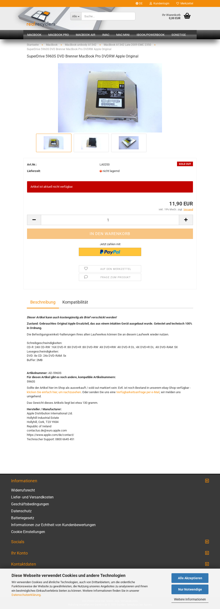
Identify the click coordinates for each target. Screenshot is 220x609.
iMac (105, 34)
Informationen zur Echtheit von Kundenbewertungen (53, 525)
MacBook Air (85, 34)
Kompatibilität (75, 302)
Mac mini (123, 34)
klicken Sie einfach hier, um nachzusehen (54, 392)
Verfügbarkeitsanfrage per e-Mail (137, 392)
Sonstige (178, 34)
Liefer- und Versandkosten (32, 497)
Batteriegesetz (22, 518)
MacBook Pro (58, 34)
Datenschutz (21, 511)
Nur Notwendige (190, 589)
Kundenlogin (159, 3)
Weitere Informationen (190, 599)
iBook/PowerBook (151, 34)
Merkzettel (184, 3)
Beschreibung (42, 302)
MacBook (34, 34)
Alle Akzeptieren (190, 578)
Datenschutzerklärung (26, 595)
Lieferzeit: (34, 171)
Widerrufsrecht (23, 490)
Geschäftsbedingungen (30, 504)
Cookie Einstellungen (28, 532)
